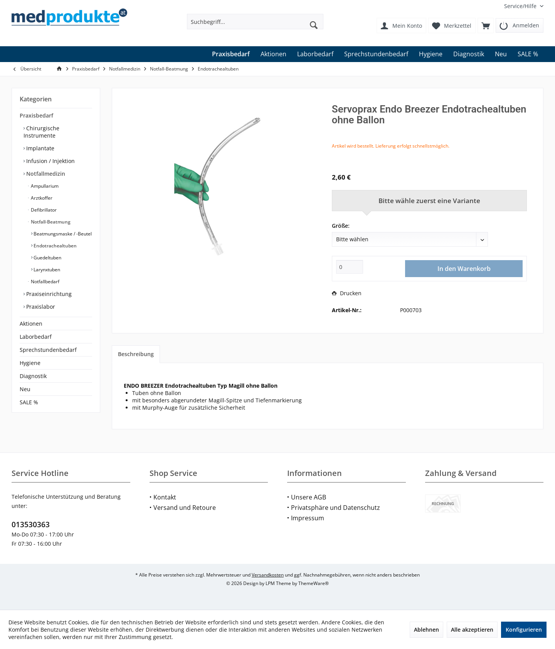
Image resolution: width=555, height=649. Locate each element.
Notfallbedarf (44, 281)
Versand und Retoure (184, 507)
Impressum (307, 518)
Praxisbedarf (36, 115)
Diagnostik (33, 376)
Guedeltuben (46, 257)
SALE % (29, 402)
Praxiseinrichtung (48, 294)
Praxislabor (40, 306)
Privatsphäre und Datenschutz (335, 507)
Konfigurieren (524, 629)
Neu (25, 389)
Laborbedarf (36, 336)
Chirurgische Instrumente (41, 131)
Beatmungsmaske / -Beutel (62, 233)
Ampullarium (44, 186)
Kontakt (164, 497)
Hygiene (30, 363)
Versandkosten (268, 575)
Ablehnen (426, 629)
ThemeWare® (313, 583)
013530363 (31, 525)
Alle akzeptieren (472, 629)
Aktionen (31, 323)
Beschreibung (136, 354)
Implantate (39, 148)
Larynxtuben (46, 269)
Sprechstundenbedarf (48, 349)
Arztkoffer (41, 198)
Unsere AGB (308, 497)
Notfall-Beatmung (50, 222)
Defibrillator (43, 210)
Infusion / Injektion (50, 161)
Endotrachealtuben (54, 245)
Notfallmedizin (45, 173)
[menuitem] (520, 6)
